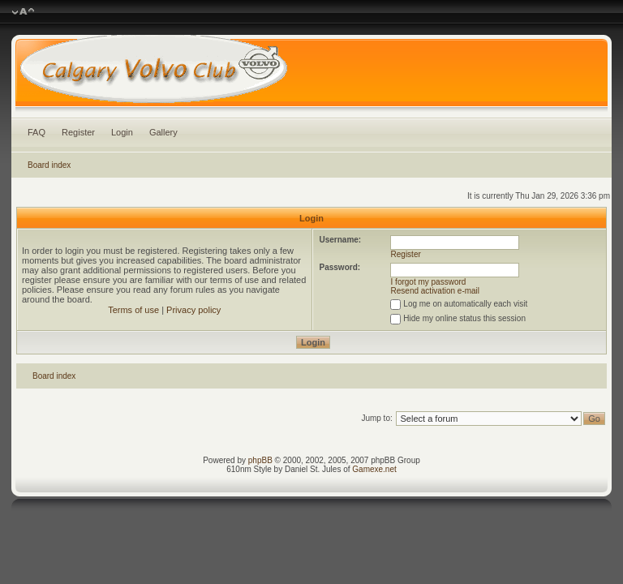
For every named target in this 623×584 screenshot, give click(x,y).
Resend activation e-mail (435, 290)
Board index (49, 165)
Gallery (163, 132)
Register (78, 132)
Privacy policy (193, 310)
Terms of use (133, 310)
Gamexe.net (374, 469)
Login (122, 132)
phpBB (260, 460)
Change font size (23, 12)
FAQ (36, 132)
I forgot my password (428, 281)
